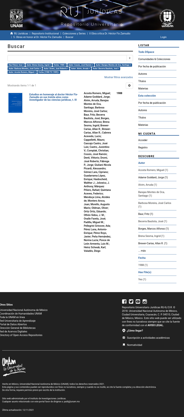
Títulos (142, 81)
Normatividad (132, 345)
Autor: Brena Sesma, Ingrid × (39, 65)
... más (142, 250)
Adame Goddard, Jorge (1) (153, 177)
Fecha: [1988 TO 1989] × (48, 72)
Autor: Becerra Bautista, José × (106, 68)
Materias (143, 88)
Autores (142, 73)
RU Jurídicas (21, 33)
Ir (130, 58)
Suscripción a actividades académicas (146, 337)
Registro (143, 147)
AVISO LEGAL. (156, 325)
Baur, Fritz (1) (145, 214)
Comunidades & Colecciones (154, 59)
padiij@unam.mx (72, 401)
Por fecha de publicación (152, 66)
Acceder (143, 140)
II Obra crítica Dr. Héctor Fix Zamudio (109, 33)
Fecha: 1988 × (60, 65)
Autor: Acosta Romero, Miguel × (22, 72)
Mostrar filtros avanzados (118, 77)
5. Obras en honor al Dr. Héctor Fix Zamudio (37, 37)
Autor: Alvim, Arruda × (80, 68)
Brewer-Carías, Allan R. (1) (152, 243)
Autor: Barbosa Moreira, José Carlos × (25, 68)
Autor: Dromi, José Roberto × (56, 68)
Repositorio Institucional (45, 33)
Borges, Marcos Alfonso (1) (153, 228)
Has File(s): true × (16, 65)
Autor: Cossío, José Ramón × (80, 65)
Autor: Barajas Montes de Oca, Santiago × (113, 65)
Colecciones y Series (74, 33)
